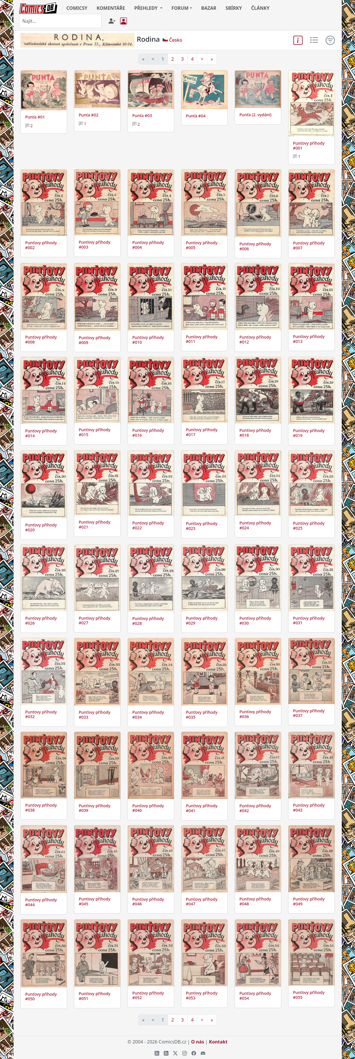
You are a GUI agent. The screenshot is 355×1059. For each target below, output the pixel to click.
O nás (197, 1042)
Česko (175, 40)
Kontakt (218, 1042)
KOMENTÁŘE (111, 8)
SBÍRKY (233, 8)
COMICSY (77, 8)
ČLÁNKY (260, 8)
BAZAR (209, 8)
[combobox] (60, 21)
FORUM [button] (180, 8)
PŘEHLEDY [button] (146, 8)
